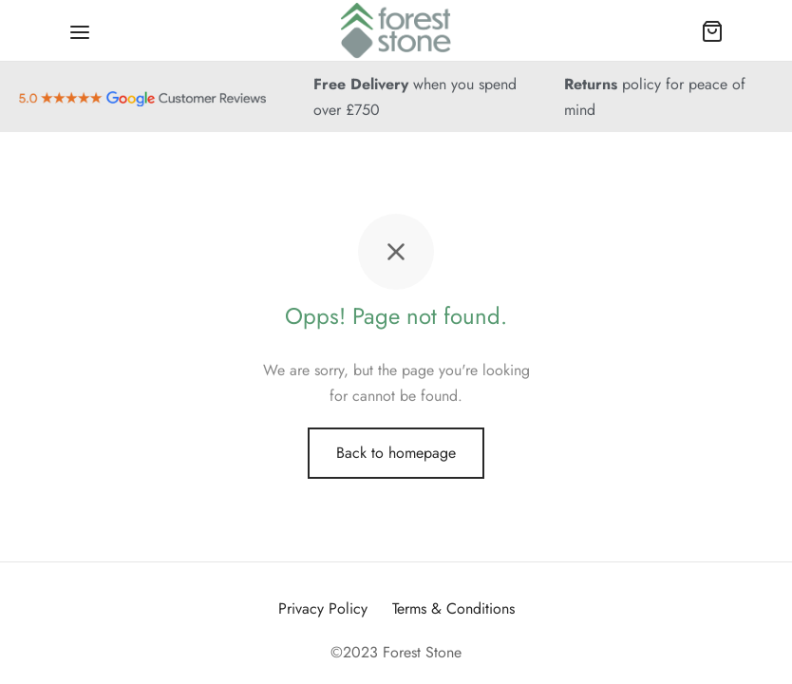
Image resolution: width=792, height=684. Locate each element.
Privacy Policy (323, 608)
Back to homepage (396, 453)
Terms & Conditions (453, 608)
